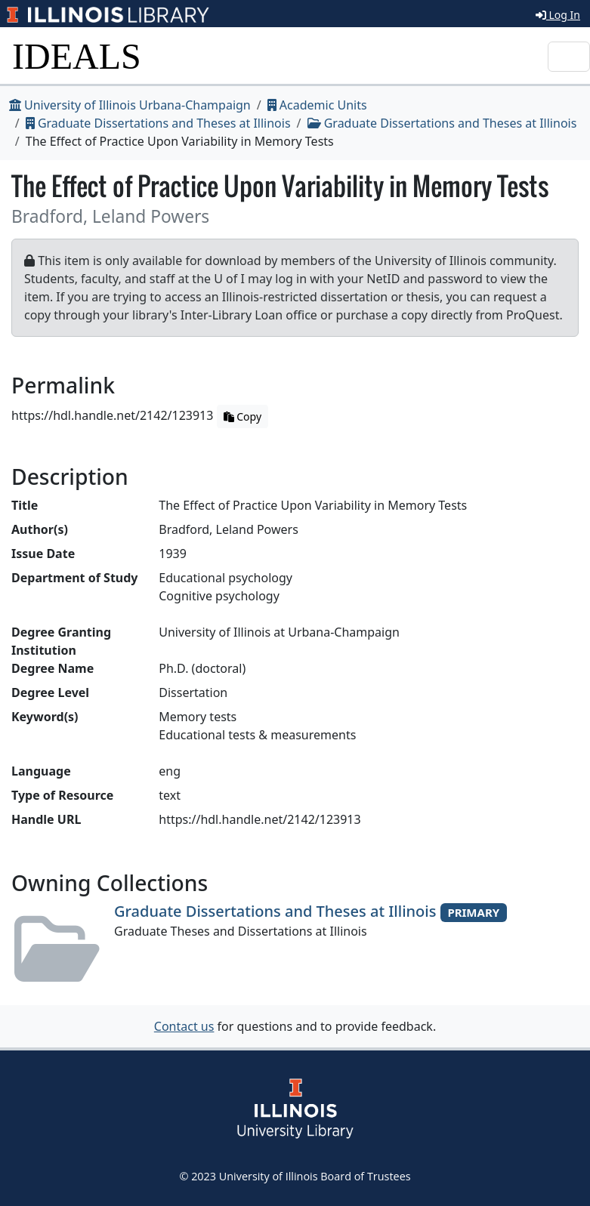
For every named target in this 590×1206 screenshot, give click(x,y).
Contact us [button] (184, 1026)
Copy (242, 416)
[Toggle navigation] (569, 57)
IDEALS (76, 56)
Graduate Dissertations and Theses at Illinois (158, 123)
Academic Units (317, 105)
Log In (558, 15)
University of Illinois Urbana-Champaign (130, 105)
